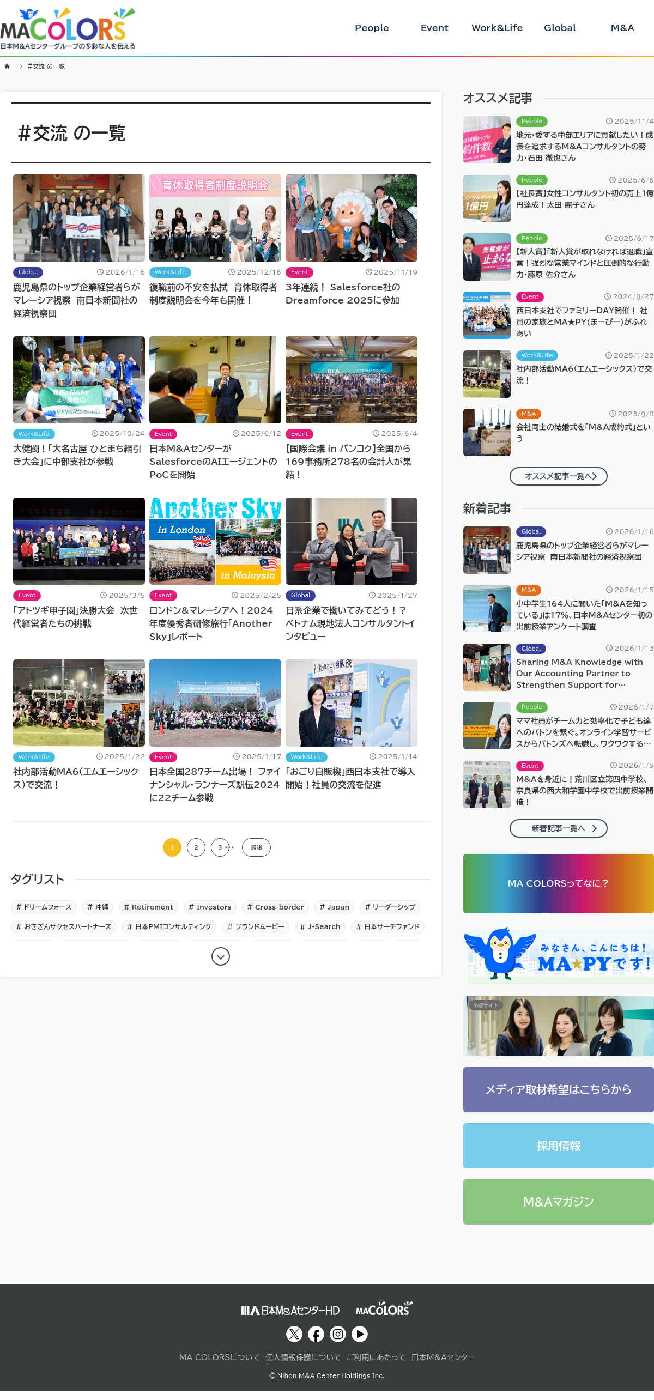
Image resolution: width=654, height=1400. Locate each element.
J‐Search (323, 933)
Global (560, 27)
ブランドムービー (258, 933)
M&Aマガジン (558, 1211)
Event (435, 27)
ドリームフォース (46, 913)
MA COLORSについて (219, 1367)
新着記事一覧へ (558, 828)
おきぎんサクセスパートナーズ (66, 933)
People (372, 27)
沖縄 (100, 913)
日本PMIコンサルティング (172, 933)
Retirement (151, 913)
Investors (213, 913)
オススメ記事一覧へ (558, 476)
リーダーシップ (393, 913)
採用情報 (558, 1155)
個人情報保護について (303, 1367)
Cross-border (278, 913)
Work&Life (497, 27)
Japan (337, 913)
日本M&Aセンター (443, 1367)
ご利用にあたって (376, 1367)
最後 (266, 850)
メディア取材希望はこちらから (559, 1099)
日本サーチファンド (391, 933)
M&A (622, 27)
